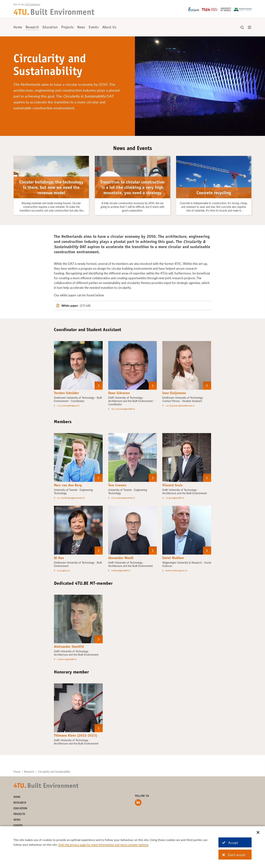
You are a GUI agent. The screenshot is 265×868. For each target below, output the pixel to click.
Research (32, 27)
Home (17, 27)
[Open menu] (249, 27)
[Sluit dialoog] (258, 832)
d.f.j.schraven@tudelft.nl (123, 408)
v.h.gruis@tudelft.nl (174, 497)
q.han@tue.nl (63, 570)
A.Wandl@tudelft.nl (120, 570)
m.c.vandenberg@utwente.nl (71, 497)
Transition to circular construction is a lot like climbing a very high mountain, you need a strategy (132, 187)
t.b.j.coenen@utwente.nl (123, 497)
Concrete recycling (214, 193)
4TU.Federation (32, 4)
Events (94, 27)
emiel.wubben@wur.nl (176, 570)
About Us (109, 27)
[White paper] (132, 305)
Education (50, 27)
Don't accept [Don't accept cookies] (233, 855)
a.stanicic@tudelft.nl (67, 659)
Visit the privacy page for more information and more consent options (103, 844)
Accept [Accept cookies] (230, 843)
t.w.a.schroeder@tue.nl (68, 405)
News (81, 27)
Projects (67, 27)
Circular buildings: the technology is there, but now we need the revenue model (51, 187)
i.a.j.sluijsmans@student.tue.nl (180, 405)
